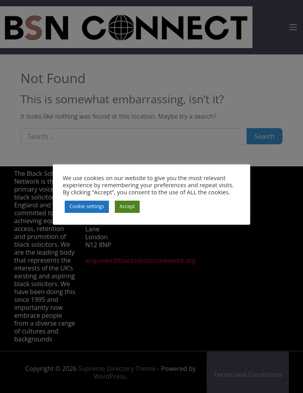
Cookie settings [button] (86, 206)
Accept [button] (127, 206)
